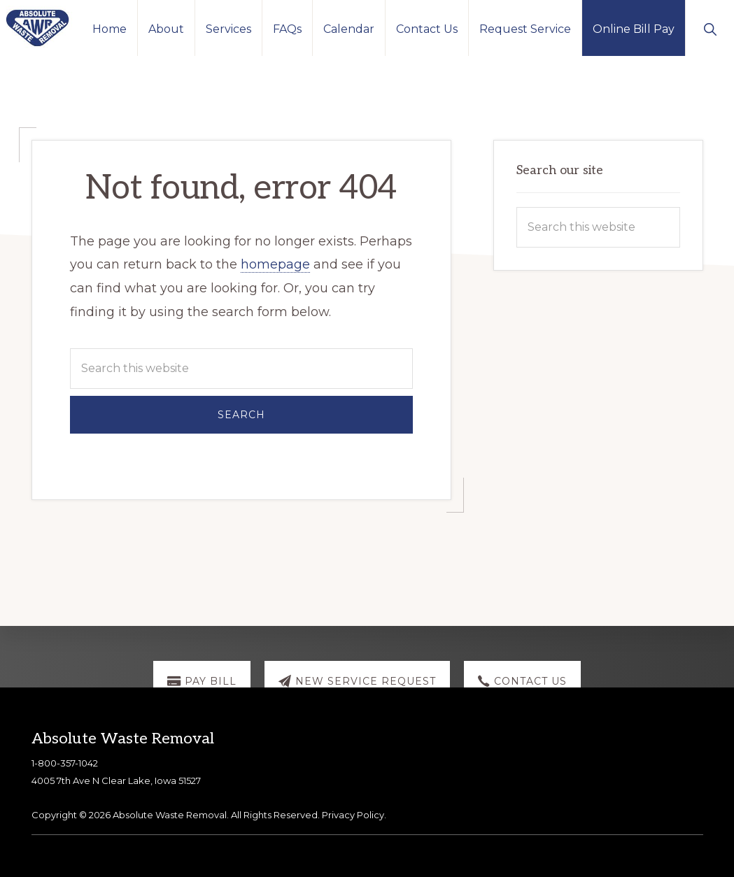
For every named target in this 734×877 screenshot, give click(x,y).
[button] (710, 28)
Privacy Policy (353, 814)
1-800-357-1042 (64, 763)
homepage (275, 264)
